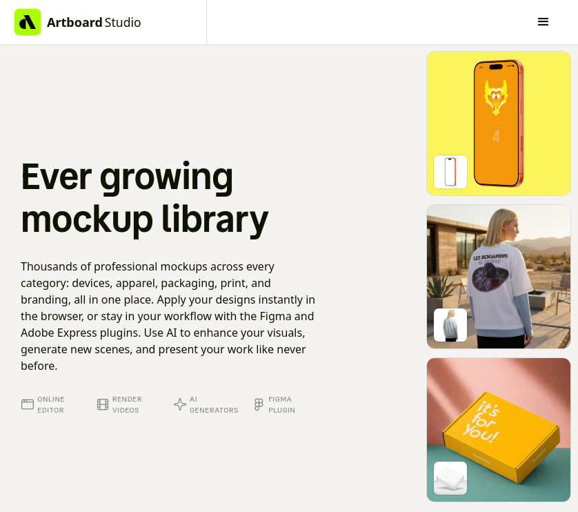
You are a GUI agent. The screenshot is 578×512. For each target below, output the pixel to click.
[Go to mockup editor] (498, 123)
